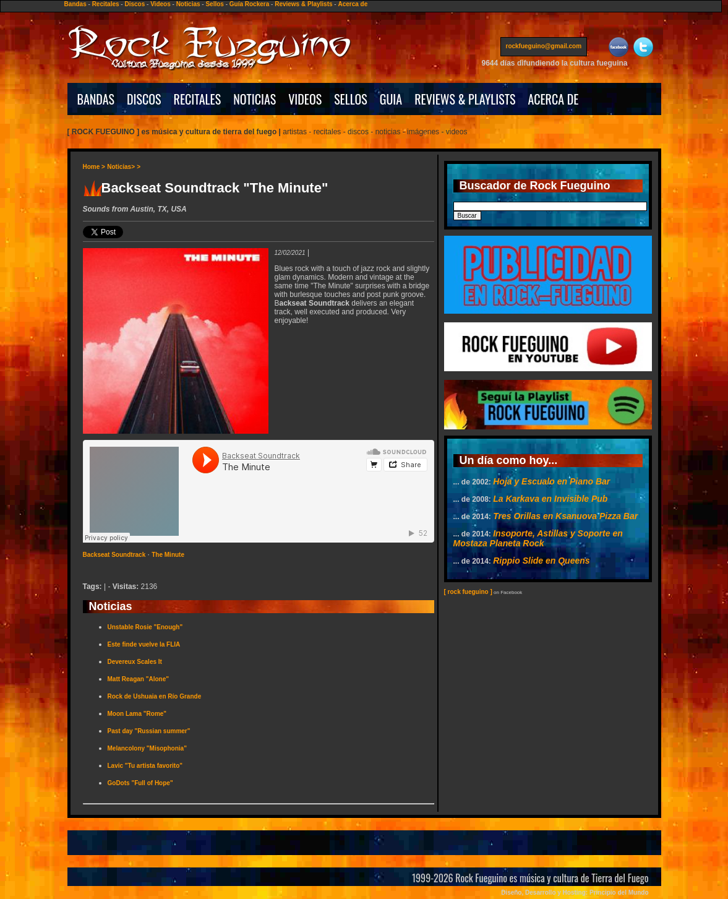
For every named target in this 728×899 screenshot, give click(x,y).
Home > (94, 166)
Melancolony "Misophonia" (147, 748)
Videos (160, 4)
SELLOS (350, 99)
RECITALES (197, 99)
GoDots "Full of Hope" (140, 783)
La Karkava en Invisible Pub (550, 499)
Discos (134, 4)
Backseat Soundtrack (114, 554)
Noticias (188, 4)
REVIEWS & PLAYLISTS (464, 99)
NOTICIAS (254, 99)
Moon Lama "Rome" (137, 713)
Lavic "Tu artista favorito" (145, 765)
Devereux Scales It (135, 661)
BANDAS (96, 99)
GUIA (391, 99)
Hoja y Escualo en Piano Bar (551, 481)
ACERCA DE (553, 99)
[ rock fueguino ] (468, 591)
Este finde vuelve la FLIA (144, 644)
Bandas (75, 4)
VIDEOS (305, 99)
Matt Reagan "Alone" (138, 679)
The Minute (168, 554)
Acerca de (352, 4)
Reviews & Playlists (303, 4)
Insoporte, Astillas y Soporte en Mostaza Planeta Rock (538, 538)
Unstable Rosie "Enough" (145, 627)
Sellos (214, 4)
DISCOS (144, 99)
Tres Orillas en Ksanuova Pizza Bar (565, 516)
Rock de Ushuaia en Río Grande (155, 696)
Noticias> (121, 166)
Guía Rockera (249, 4)
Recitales (105, 4)
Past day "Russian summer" (149, 731)
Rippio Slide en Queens (541, 561)
